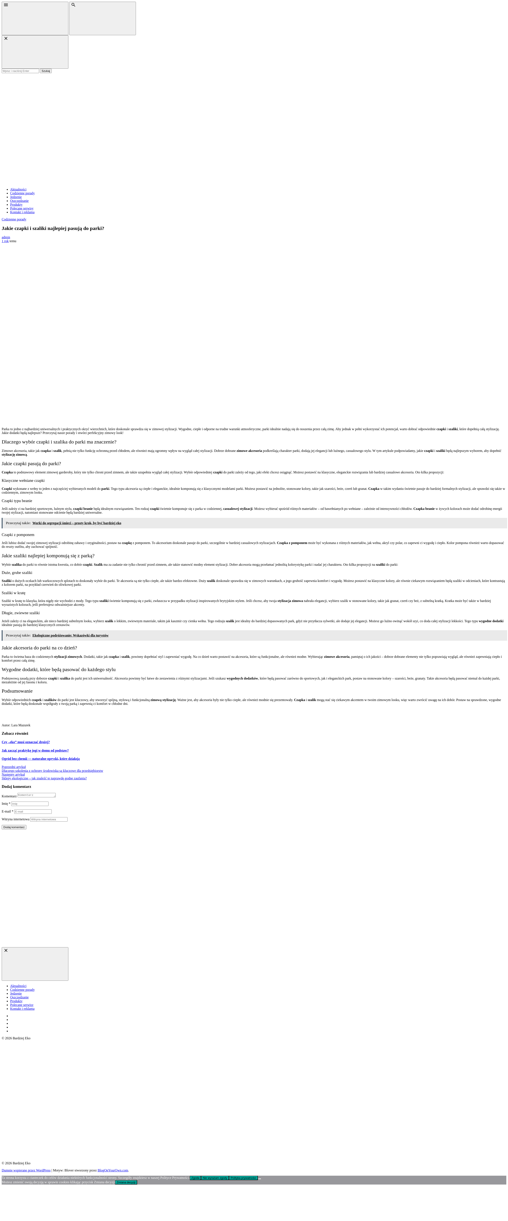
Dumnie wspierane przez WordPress (26, 1171)
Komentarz (9, 797)
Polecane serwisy (22, 208)
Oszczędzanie (19, 201)
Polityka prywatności (243, 1178)
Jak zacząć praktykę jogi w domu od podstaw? (35, 750)
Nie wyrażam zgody (215, 1178)
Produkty (16, 204)
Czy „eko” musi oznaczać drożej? (26, 742)
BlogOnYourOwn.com (113, 1171)
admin (6, 237)
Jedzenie (16, 197)
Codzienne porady (22, 193)
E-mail (8, 812)
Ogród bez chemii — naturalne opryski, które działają (41, 758)
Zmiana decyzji (126, 1183)
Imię (6, 804)
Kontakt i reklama (22, 212)
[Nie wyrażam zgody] (259, 1179)
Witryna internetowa (15, 820)
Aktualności (18, 189)
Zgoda (195, 1178)
